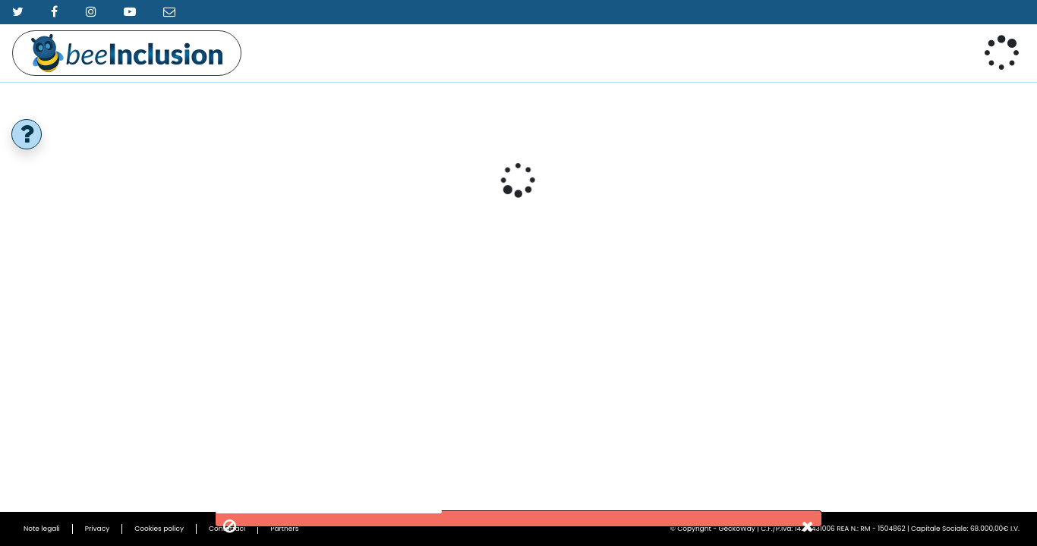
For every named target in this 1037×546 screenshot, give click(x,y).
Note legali (42, 528)
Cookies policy (159, 528)
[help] (26, 134)
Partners (284, 528)
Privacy (97, 528)
